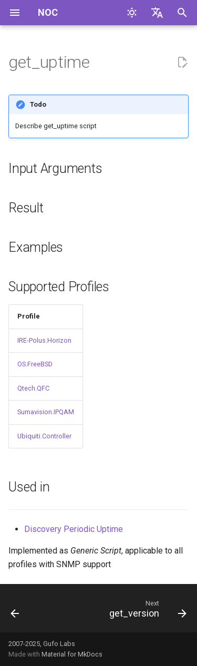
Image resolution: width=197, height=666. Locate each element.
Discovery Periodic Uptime (73, 529)
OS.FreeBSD (35, 364)
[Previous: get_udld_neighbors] (15, 611)
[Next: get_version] (146, 611)
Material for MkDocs (72, 654)
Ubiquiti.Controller (44, 436)
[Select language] (157, 12)
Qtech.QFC (33, 388)
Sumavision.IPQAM (45, 412)
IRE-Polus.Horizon (44, 340)
